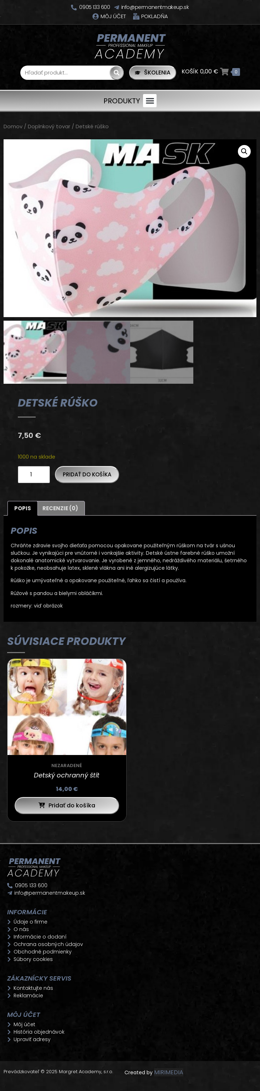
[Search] (116, 73)
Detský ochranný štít (67, 776)
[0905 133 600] (74, 7)
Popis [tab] (22, 509)
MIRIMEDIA (168, 1074)
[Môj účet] (95, 16)
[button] (150, 101)
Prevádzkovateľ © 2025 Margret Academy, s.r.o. (59, 1073)
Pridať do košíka (87, 476)
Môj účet (113, 16)
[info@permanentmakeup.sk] (116, 7)
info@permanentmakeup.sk (155, 7)
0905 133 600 (94, 7)
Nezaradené (66, 767)
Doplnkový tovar (49, 126)
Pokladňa (154, 16)
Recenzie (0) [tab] (60, 509)
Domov (13, 126)
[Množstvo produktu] (34, 476)
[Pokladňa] (136, 16)
